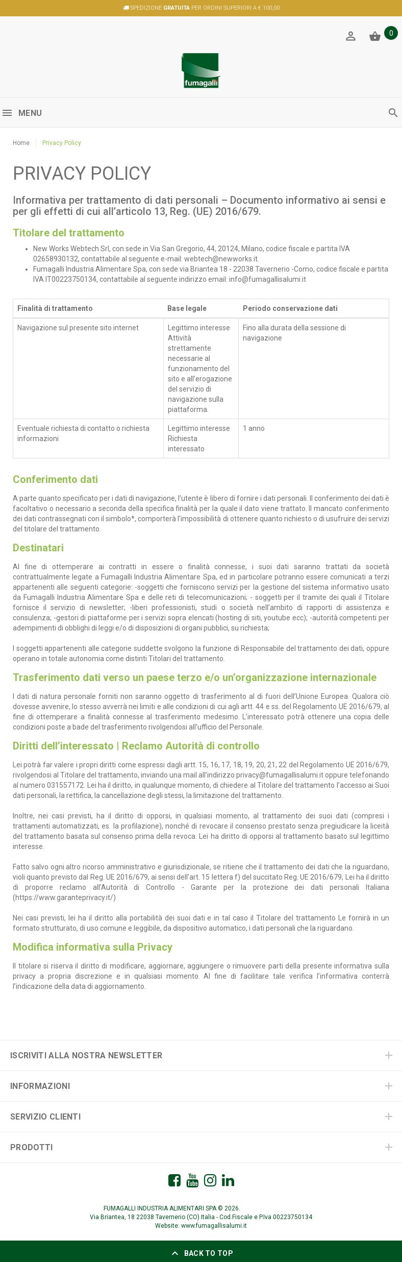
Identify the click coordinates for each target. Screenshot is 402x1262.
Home (21, 143)
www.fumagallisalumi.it (214, 1225)
